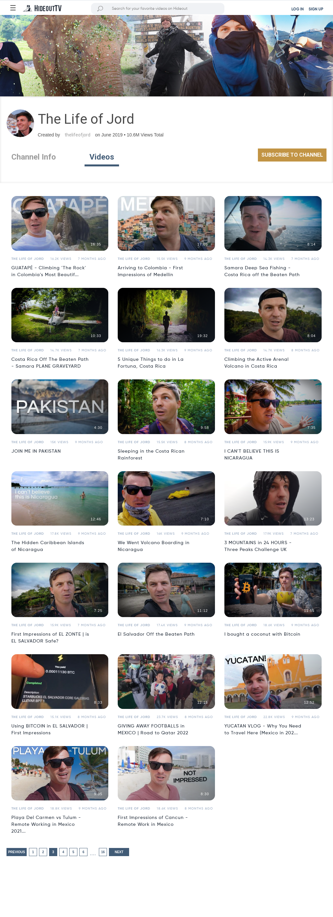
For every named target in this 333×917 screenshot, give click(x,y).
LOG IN (297, 9)
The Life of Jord (27, 259)
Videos (101, 157)
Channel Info (33, 157)
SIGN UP (316, 9)
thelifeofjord (77, 134)
